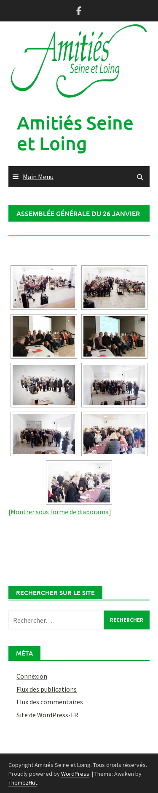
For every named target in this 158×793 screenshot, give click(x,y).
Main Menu (38, 176)
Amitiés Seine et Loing (75, 132)
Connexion (31, 676)
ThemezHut (22, 782)
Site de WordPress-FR (47, 715)
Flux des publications (46, 689)
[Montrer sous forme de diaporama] (59, 512)
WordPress (75, 773)
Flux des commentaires (49, 702)
